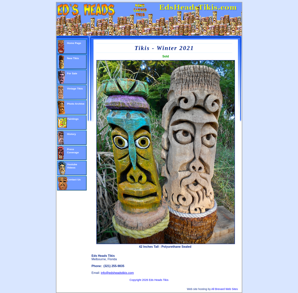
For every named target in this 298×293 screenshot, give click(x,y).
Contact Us (74, 179)
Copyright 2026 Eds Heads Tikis (149, 279)
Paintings (73, 119)
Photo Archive (76, 103)
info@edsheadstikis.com (117, 272)
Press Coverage (73, 151)
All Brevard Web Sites (224, 289)
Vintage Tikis (75, 88)
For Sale (72, 73)
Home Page (74, 43)
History (71, 134)
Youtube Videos (72, 166)
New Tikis (73, 58)
